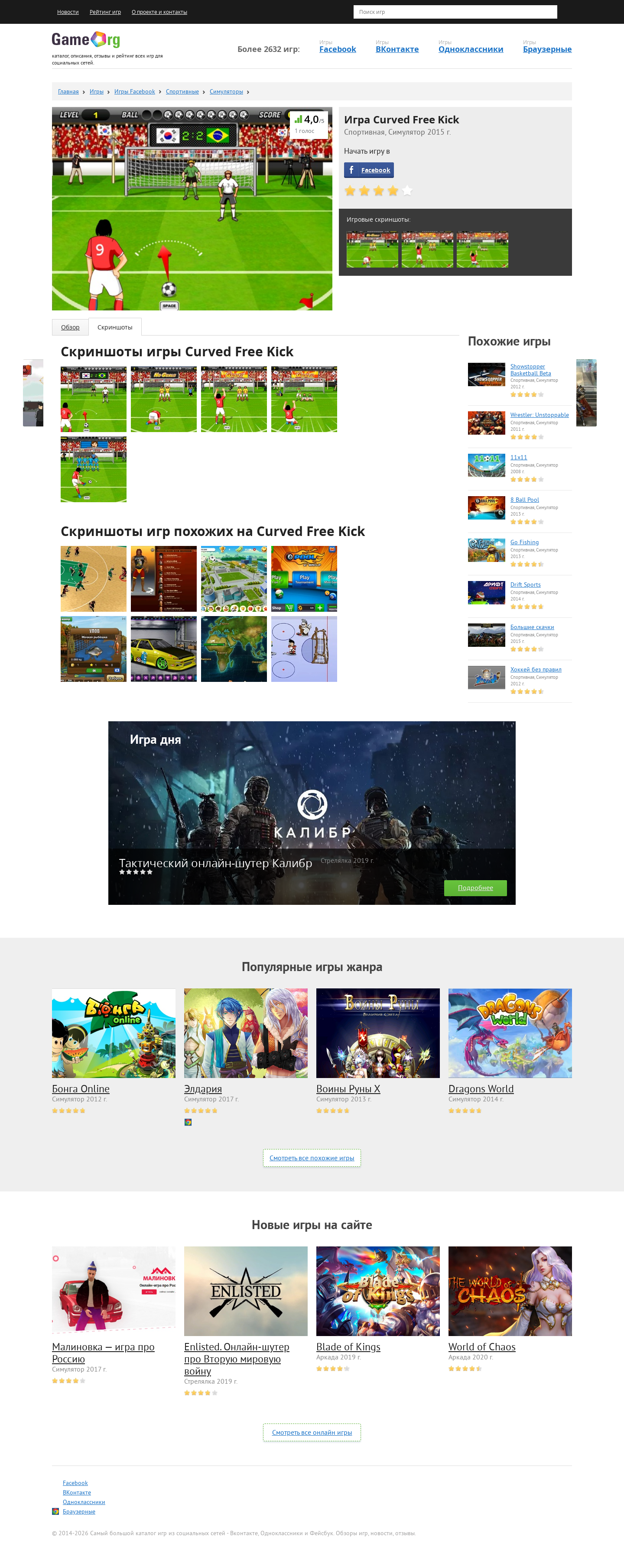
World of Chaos (482, 1347)
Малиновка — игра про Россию (103, 1353)
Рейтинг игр (105, 12)
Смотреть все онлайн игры (312, 1433)
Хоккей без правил (536, 670)
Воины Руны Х (348, 1089)
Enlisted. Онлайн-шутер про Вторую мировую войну (236, 1359)
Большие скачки (532, 627)
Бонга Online (81, 1089)
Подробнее (475, 888)
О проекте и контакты (159, 12)
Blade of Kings (348, 1347)
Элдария (203, 1089)
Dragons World (481, 1089)
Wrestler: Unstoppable (539, 415)
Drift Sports (525, 585)
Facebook (337, 49)
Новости (68, 12)
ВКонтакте (397, 49)
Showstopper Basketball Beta (530, 371)
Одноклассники (471, 49)
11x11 (518, 458)
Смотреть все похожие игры (312, 1158)
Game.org (86, 39)
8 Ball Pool (524, 500)
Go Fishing (524, 542)
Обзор (70, 327)
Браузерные (547, 49)
